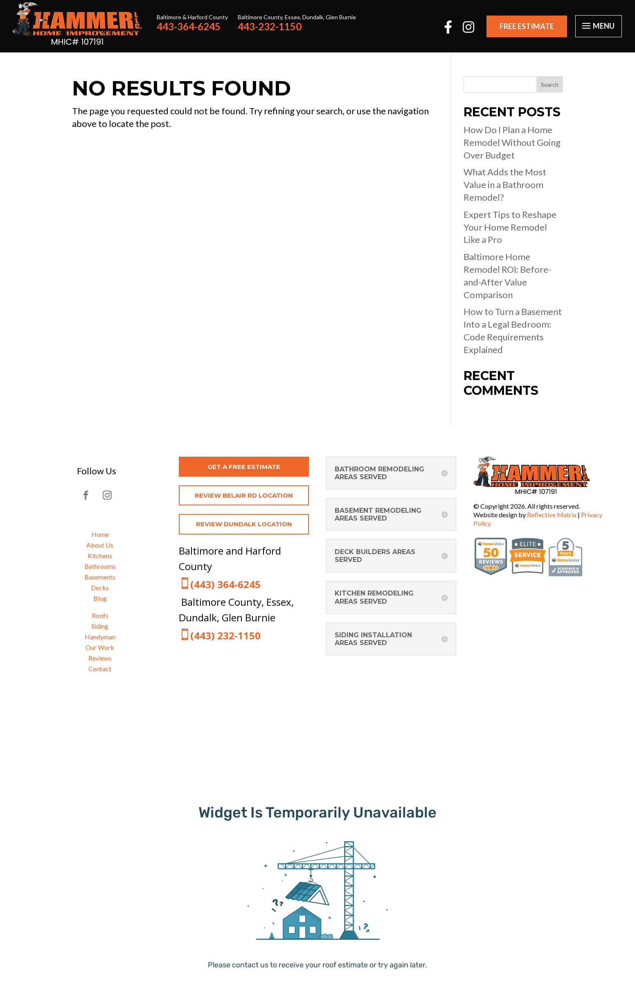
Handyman (100, 637)
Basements (99, 577)
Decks (100, 587)
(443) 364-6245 (225, 584)
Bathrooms (100, 566)
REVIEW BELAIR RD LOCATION (244, 495)
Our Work (100, 647)
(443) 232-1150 (225, 635)
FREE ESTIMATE (527, 26)
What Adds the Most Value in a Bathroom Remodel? (505, 184)
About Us (99, 545)
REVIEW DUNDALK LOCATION (244, 524)
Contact (99, 668)
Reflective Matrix (551, 514)
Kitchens (100, 555)
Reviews (100, 658)
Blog (100, 598)
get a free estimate (243, 467)
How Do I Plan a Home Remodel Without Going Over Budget (512, 142)
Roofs (100, 615)
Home (100, 534)
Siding (99, 626)
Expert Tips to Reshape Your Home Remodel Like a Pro (510, 227)
